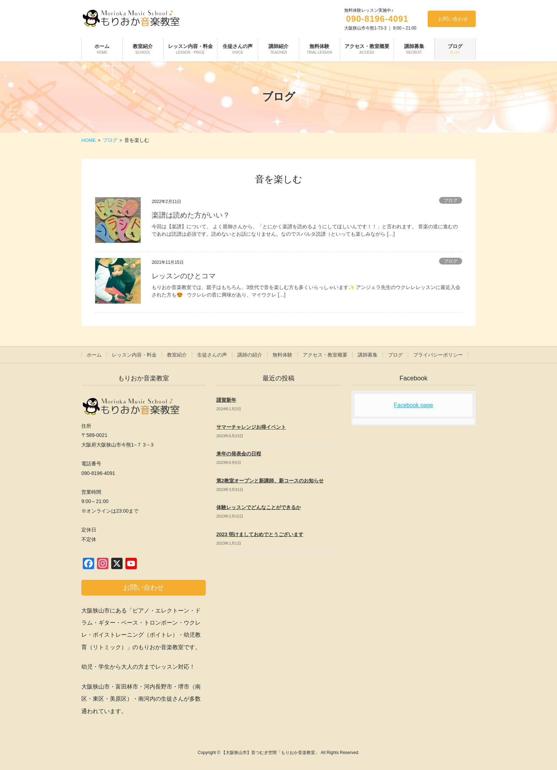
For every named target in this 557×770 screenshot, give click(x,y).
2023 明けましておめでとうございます (259, 534)
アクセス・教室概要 (325, 355)
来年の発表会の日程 (238, 453)
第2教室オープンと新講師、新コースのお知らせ (270, 480)
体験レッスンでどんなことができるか (258, 507)
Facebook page (413, 405)
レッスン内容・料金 (134, 355)
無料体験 (282, 355)
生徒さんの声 (212, 355)
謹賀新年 (226, 400)
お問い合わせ (453, 19)
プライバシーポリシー (438, 355)
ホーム (94, 355)
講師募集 (368, 355)
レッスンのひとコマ (184, 276)
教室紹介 (177, 355)
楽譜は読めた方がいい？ (191, 215)
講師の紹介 (249, 355)
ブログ (451, 200)
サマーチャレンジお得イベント (251, 427)
